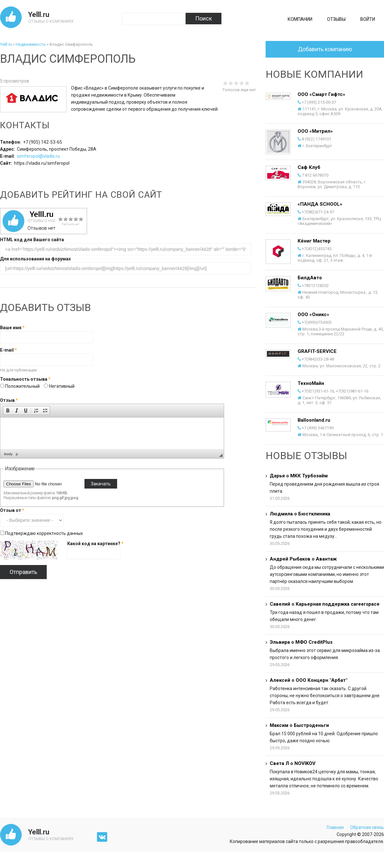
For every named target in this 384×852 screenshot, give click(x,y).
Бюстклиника (314, 514)
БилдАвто (310, 278)
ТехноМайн (311, 383)
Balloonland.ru (314, 420)
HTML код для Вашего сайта (32, 239)
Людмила (281, 514)
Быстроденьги (311, 725)
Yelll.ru (38, 15)
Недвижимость (31, 44)
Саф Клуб (309, 167)
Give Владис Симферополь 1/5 (225, 83)
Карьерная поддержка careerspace (338, 604)
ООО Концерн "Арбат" (321, 680)
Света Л (279, 763)
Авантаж (326, 559)
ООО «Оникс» (313, 314)
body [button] (8, 454)
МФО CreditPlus (313, 642)
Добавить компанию (325, 49)
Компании (300, 19)
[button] (7, 410)
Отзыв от (12, 510)
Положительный (23, 386)
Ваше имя (12, 327)
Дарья (277, 476)
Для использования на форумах (35, 258)
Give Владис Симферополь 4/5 (241, 83)
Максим (279, 725)
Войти (367, 19)
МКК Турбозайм (309, 476)
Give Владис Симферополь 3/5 (236, 83)
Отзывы (336, 19)
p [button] (17, 454)
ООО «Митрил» (315, 131)
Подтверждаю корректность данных (44, 533)
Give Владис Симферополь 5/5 (247, 83)
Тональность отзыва (25, 379)
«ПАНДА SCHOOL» (320, 204)
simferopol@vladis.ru (38, 156)
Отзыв (9, 400)
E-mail (8, 350)
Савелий (280, 604)
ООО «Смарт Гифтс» (321, 94)
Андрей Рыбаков (290, 559)
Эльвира (280, 642)
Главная (335, 827)
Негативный (62, 386)
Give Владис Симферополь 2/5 (231, 83)
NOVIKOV (305, 763)
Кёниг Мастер (314, 241)
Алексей (280, 680)
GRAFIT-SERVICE (317, 351)
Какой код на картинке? (95, 543)
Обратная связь (367, 827)
